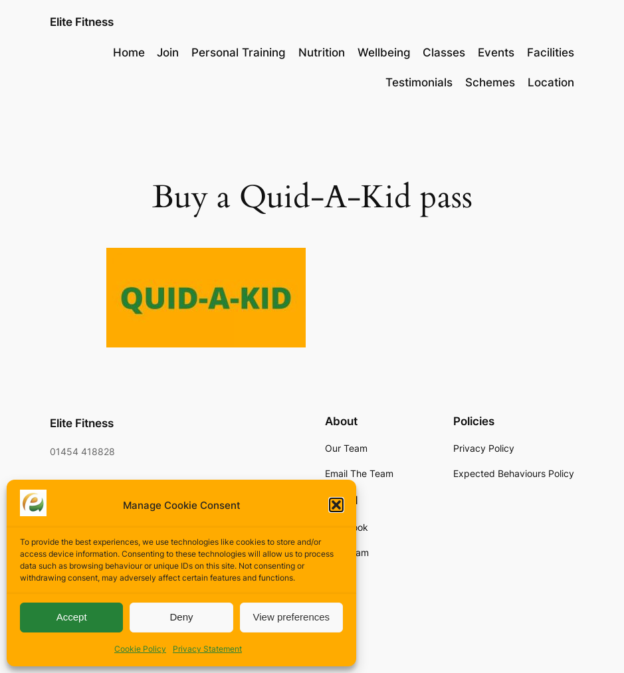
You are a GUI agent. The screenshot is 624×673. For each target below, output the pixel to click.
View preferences (291, 617)
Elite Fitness (82, 22)
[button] (336, 505)
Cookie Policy (140, 649)
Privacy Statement (207, 649)
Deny (181, 617)
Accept (71, 617)
